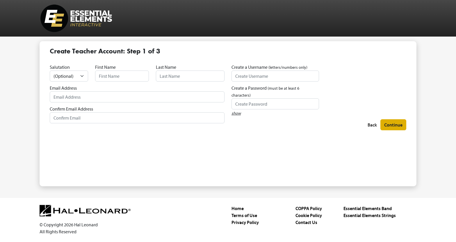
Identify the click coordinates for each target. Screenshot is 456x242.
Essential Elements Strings (369, 215)
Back (372, 125)
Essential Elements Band (367, 208)
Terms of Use (244, 215)
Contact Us (306, 222)
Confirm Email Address (71, 109)
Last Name (166, 67)
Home (237, 208)
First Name (105, 67)
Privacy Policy (245, 222)
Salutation (60, 67)
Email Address (63, 88)
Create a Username (269, 67)
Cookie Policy (308, 215)
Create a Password (265, 91)
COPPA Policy (308, 208)
